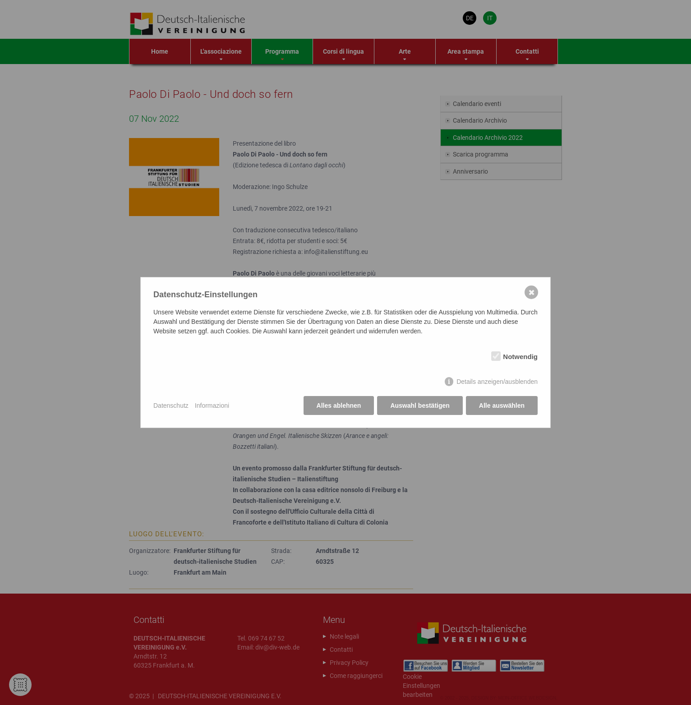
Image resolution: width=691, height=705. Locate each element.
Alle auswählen (502, 405)
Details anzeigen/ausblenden (497, 381)
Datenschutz (171, 405)
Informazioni (212, 405)
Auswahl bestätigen (419, 405)
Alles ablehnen (339, 405)
